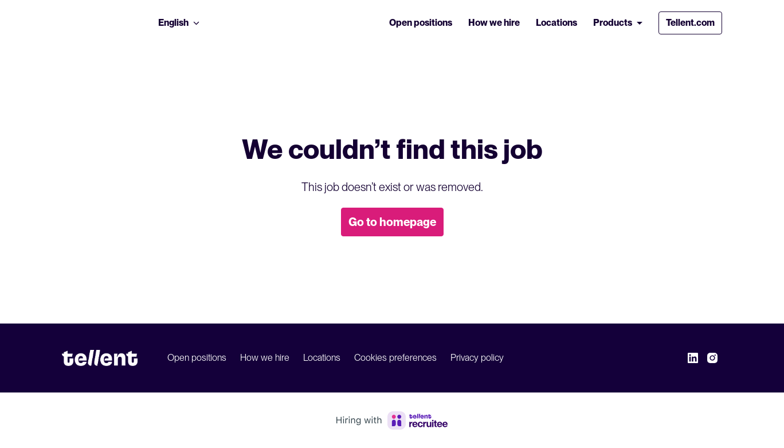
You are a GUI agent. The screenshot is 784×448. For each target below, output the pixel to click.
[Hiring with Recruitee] (392, 420)
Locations (556, 22)
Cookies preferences (395, 357)
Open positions (420, 22)
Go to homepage (392, 222)
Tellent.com (690, 22)
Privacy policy (477, 357)
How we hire (494, 22)
